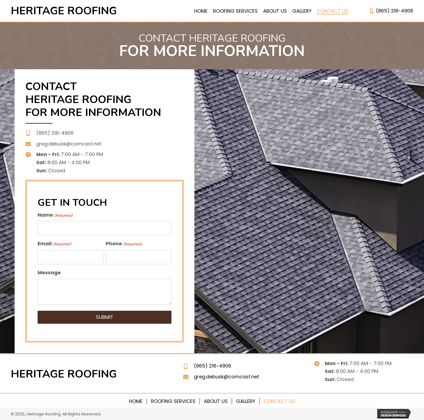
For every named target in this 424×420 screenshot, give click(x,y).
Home (136, 401)
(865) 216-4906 (394, 10)
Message (49, 271)
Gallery (245, 401)
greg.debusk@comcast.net (68, 143)
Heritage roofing (64, 11)
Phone (124, 243)
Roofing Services (173, 401)
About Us (216, 401)
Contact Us (279, 401)
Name (55, 214)
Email (54, 243)
